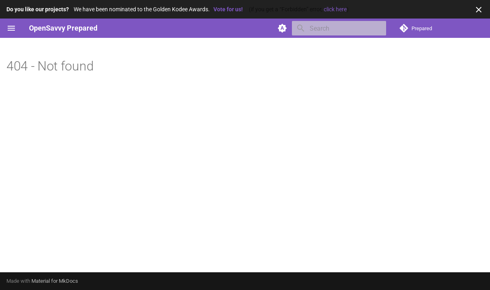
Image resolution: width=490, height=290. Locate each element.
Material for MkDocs (54, 281)
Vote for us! (228, 9)
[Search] (339, 28)
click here (335, 9)
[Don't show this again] (479, 9)
